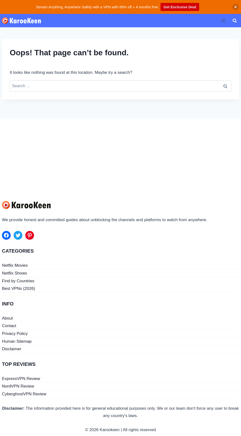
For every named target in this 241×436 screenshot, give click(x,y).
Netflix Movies (15, 265)
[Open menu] (223, 20)
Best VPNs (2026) (18, 288)
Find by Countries (18, 281)
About (7, 318)
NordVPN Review (18, 386)
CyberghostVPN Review (24, 394)
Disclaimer (11, 349)
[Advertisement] (120, 155)
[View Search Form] (234, 20)
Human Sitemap (17, 341)
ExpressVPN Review (21, 378)
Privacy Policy (15, 333)
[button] (235, 7)
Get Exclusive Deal (179, 7)
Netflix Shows (14, 273)
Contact (9, 325)
